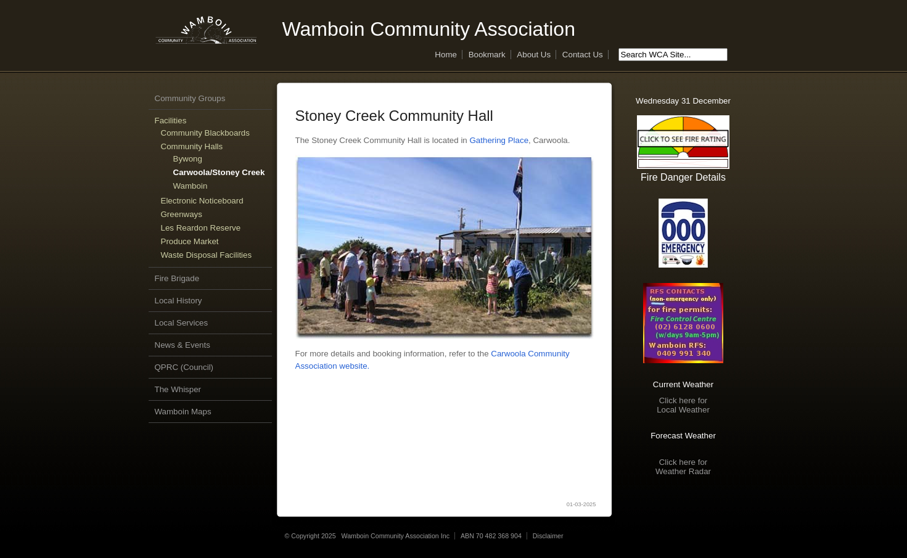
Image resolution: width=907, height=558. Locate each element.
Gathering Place (498, 140)
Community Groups (190, 98)
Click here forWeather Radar (683, 466)
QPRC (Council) (184, 367)
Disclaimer (548, 536)
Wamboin (190, 186)
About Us (534, 54)
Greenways (181, 214)
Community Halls (192, 146)
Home (446, 54)
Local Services (181, 322)
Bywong (187, 158)
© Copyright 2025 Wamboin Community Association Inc (367, 536)
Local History (178, 300)
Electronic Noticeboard (202, 200)
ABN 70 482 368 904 (491, 536)
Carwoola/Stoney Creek (219, 172)
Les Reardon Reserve (201, 227)
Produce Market (190, 241)
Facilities (171, 120)
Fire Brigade (177, 278)
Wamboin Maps (183, 411)
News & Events (182, 345)
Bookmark (487, 54)
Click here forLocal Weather (683, 405)
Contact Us (582, 54)
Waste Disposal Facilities (206, 255)
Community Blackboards (205, 132)
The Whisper (178, 389)
